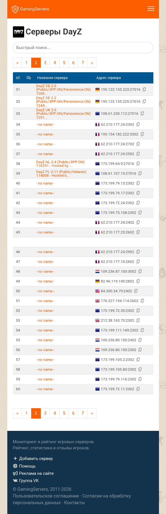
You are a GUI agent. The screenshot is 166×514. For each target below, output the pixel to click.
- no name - (45, 124)
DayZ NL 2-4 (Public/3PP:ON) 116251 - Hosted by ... (60, 164)
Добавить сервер (33, 458)
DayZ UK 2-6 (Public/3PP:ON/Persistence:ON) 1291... (63, 114)
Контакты (74, 502)
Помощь (24, 466)
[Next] (92, 63)
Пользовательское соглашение (46, 496)
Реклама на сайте (33, 473)
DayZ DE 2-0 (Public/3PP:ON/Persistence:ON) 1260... (63, 89)
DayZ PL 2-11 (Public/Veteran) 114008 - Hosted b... (61, 173)
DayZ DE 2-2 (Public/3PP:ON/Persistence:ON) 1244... (63, 102)
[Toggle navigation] (150, 9)
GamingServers (30, 9)
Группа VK (26, 480)
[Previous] (17, 63)
